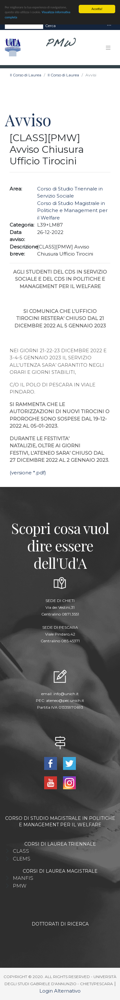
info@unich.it (66, 693)
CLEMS (21, 858)
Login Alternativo (60, 990)
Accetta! (97, 9)
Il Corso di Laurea (25, 75)
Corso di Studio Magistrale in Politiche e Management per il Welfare (72, 210)
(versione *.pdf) (28, 472)
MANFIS (23, 878)
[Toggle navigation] (109, 25)
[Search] (24, 25)
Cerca (50, 25)
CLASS (21, 851)
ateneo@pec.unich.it (65, 700)
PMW (19, 885)
